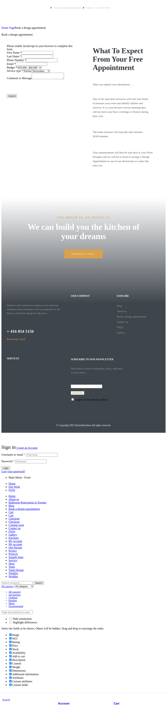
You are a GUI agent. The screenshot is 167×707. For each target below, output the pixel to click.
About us (122, 311)
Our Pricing (15, 547)
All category (15, 592)
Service (13, 560)
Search (39, 583)
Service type (15, 70)
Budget (12, 67)
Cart (116, 703)
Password (7, 461)
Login (6, 468)
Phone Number (16, 60)
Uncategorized (16, 606)
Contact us (122, 322)
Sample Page (16, 557)
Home (12, 483)
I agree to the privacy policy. (91, 399)
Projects (13, 553)
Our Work (14, 486)
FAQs (120, 327)
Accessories (14, 595)
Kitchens (14, 537)
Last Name (14, 56)
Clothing (13, 597)
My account (15, 541)
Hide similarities (20, 618)
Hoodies (13, 600)
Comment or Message (19, 79)
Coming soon (16, 525)
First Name (14, 52)
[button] (83, 253)
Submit (12, 97)
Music (12, 603)
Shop (11, 563)
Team (12, 566)
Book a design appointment (131, 316)
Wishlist (13, 573)
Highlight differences (23, 622)
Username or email (13, 454)
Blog (119, 305)
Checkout (14, 518)
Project (13, 550)
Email (11, 63)
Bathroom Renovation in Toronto (27, 502)
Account (63, 703)
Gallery (121, 332)
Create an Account (26, 447)
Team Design (16, 570)
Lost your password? (13, 471)
